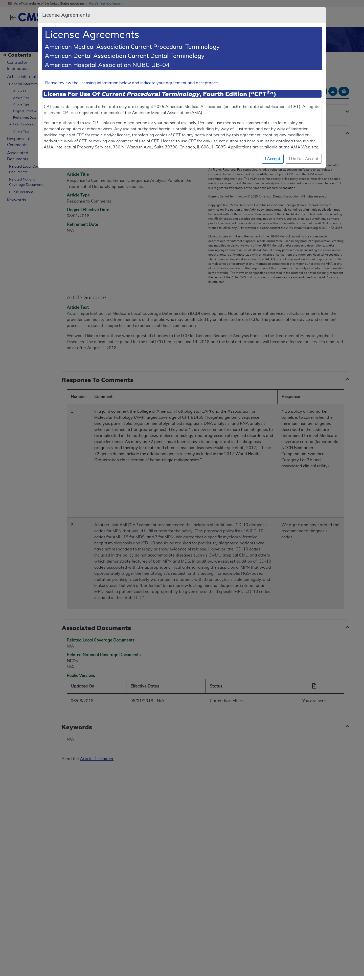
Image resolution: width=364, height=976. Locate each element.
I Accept (272, 159)
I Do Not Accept (303, 159)
